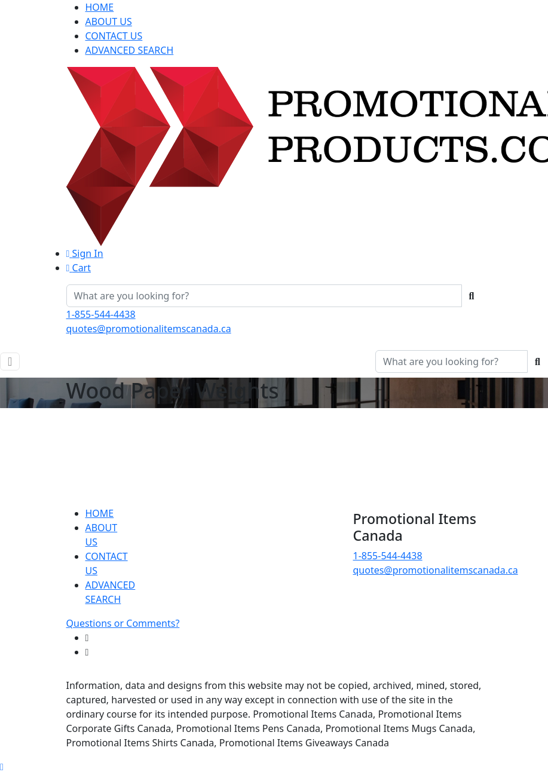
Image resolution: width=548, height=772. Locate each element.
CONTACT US (114, 35)
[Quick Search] (264, 295)
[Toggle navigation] (10, 361)
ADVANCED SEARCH (129, 50)
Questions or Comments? (123, 623)
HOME (99, 7)
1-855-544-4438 (101, 314)
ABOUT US (108, 21)
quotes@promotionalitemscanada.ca (148, 328)
